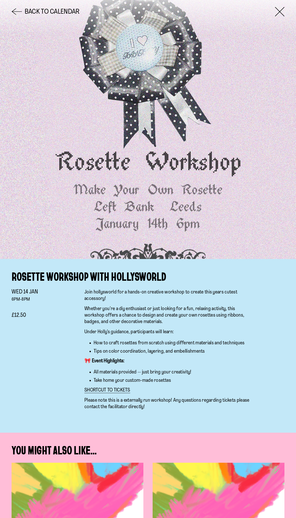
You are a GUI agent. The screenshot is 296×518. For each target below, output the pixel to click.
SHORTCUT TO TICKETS (107, 390)
